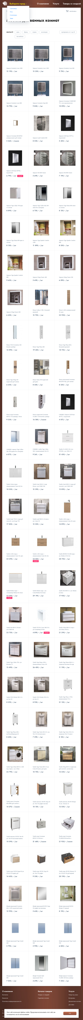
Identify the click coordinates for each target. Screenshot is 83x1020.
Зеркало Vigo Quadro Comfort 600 (67, 241)
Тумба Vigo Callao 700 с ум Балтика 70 (14, 663)
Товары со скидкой (72, 3)
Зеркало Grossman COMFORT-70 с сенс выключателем (67, 102)
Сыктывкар (13, 8)
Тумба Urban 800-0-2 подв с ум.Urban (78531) (66, 628)
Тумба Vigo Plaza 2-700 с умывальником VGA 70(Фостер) (66, 699)
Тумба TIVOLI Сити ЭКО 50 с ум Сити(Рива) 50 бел (41, 628)
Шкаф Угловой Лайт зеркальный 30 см (38, 977)
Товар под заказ (73, 995)
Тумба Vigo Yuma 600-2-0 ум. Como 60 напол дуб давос (41, 768)
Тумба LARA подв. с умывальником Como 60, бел (41, 555)
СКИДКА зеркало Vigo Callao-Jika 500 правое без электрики (14, 450)
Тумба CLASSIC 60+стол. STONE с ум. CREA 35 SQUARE (66, 451)
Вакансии (5, 998)
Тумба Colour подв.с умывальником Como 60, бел (14, 485)
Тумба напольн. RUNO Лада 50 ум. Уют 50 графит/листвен (41, 802)
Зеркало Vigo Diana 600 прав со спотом (15, 241)
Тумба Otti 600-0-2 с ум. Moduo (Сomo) (67, 591)
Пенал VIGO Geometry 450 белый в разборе (13, 346)
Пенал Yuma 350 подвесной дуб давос (40, 380)
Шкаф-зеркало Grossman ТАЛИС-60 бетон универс (66, 977)
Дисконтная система (75, 1001)
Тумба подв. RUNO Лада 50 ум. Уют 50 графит (40, 872)
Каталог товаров (45, 991)
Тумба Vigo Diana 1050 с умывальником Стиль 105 (40, 663)
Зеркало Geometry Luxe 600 (66, 68)
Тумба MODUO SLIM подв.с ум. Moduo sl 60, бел (67, 555)
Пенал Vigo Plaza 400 (39, 347)
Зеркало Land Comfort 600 (40, 138)
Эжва (11, 18)
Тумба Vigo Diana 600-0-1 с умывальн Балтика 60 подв (66, 663)
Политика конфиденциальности (11, 1001)
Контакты (5, 995)
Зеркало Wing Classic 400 (40, 277)
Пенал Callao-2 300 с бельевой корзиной (41, 311)
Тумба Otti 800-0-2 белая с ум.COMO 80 (13, 628)
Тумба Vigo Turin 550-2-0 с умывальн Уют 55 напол (66, 733)
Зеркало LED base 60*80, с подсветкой (13, 172)
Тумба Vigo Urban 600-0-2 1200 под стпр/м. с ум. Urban (15, 768)
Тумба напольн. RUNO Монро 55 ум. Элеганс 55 (67, 802)
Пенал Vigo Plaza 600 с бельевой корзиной (65, 346)
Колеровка (72, 998)
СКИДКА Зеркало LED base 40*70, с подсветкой (67, 415)
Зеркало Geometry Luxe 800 (14, 103)
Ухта (11, 12)
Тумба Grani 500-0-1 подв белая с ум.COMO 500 (40, 485)
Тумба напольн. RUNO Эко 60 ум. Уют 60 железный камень (14, 837)
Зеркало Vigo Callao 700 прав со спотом (14, 206)
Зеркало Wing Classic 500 (66, 277)
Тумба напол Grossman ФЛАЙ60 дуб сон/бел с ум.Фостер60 (12, 803)
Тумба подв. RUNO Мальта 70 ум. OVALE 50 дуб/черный (67, 872)
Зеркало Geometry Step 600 (40, 103)
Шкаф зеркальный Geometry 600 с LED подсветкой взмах (14, 907)
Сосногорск (13, 15)
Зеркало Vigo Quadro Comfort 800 (14, 276)
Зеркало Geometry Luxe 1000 (14, 68)
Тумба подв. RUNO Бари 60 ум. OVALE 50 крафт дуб (15, 872)
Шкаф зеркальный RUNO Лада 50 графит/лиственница (41, 907)
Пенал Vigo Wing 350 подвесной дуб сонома (12, 380)
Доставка (71, 1004)
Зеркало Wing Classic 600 (13, 312)
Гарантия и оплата (43, 998)
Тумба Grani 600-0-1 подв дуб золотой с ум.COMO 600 (67, 485)
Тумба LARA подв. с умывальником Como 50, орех (14, 555)
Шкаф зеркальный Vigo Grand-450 (15, 942)
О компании (43, 3)
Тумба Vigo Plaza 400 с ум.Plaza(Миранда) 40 (12, 733)
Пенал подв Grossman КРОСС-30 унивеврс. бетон (14, 415)
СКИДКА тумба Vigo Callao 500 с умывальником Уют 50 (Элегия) (40, 451)
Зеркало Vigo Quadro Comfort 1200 (41, 241)
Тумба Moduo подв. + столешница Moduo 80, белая (14, 591)
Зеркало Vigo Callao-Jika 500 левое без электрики (41, 206)
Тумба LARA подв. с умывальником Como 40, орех (67, 520)
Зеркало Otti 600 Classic (39, 173)
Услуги (56, 3)
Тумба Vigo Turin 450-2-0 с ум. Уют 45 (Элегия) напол (41, 733)
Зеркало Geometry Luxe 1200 (41, 68)
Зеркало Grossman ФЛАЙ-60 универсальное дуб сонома (14, 137)
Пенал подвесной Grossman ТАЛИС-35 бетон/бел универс (41, 415)
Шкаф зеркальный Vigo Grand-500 (41, 942)
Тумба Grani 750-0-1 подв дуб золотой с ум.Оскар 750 (14, 520)
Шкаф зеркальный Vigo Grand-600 (15, 977)
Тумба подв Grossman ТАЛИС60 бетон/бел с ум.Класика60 (65, 838)
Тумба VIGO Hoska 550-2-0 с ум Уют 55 (41, 698)
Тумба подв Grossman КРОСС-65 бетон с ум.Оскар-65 (39, 838)
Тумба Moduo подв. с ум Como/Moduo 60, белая (39, 591)
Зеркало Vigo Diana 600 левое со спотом (67, 206)
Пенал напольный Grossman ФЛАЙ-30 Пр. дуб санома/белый (67, 381)
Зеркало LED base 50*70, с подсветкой (66, 137)
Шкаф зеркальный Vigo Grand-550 (67, 942)
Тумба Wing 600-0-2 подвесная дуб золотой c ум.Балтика (67, 768)
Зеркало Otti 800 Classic (65, 173)
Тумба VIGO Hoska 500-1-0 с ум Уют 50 (14, 698)
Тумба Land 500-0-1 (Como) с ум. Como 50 (41, 520)
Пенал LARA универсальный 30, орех (67, 311)
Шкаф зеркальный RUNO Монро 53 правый (66, 907)
